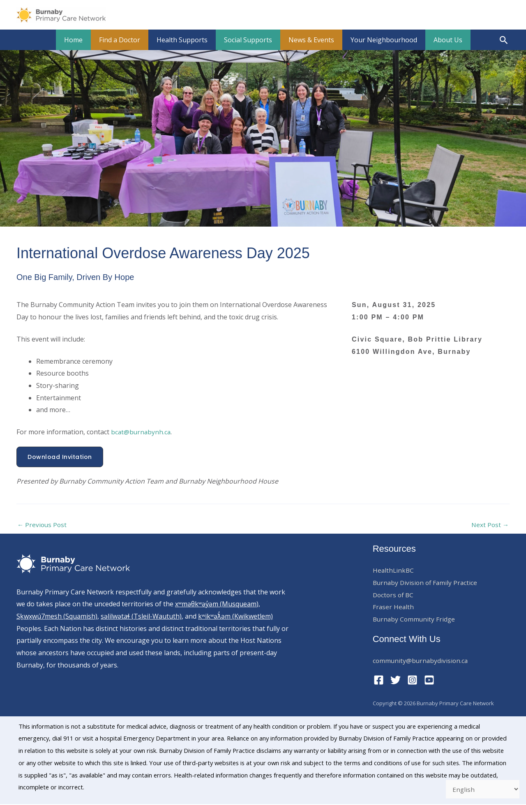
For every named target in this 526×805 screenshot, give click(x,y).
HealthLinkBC (394, 571)
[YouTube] (429, 680)
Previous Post (42, 525)
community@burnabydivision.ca (421, 660)
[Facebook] (379, 680)
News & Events (308, 39)
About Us (438, 39)
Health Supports (185, 39)
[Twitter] (395, 680)
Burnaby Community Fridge (415, 619)
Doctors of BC (394, 595)
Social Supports (248, 39)
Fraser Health (394, 607)
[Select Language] (481, 788)
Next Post (489, 525)
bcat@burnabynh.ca (141, 431)
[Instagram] (412, 680)
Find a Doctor (126, 39)
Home (83, 39)
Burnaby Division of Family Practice (427, 582)
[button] (504, 40)
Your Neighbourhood (377, 39)
